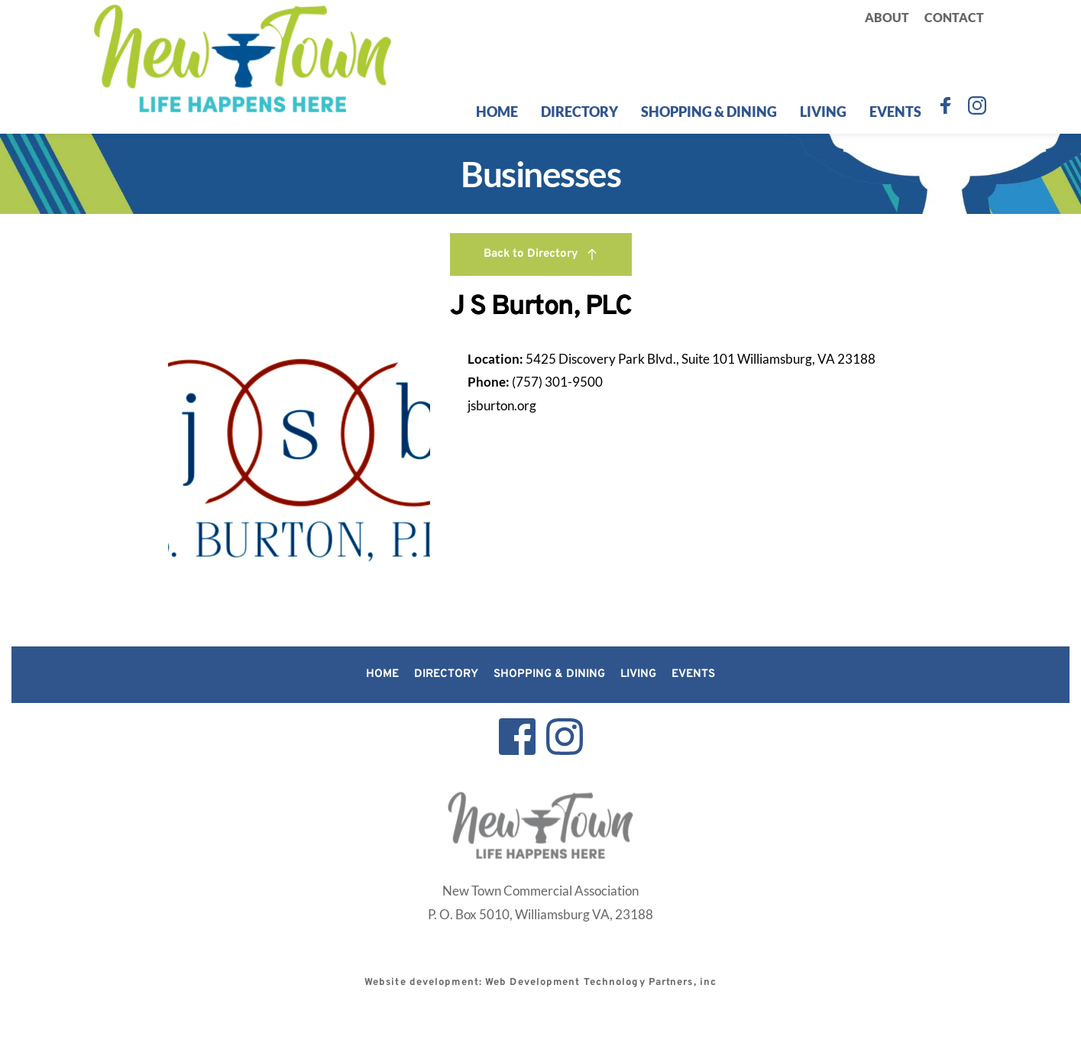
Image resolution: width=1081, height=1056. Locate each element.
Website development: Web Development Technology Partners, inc (540, 983)
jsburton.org (502, 405)
